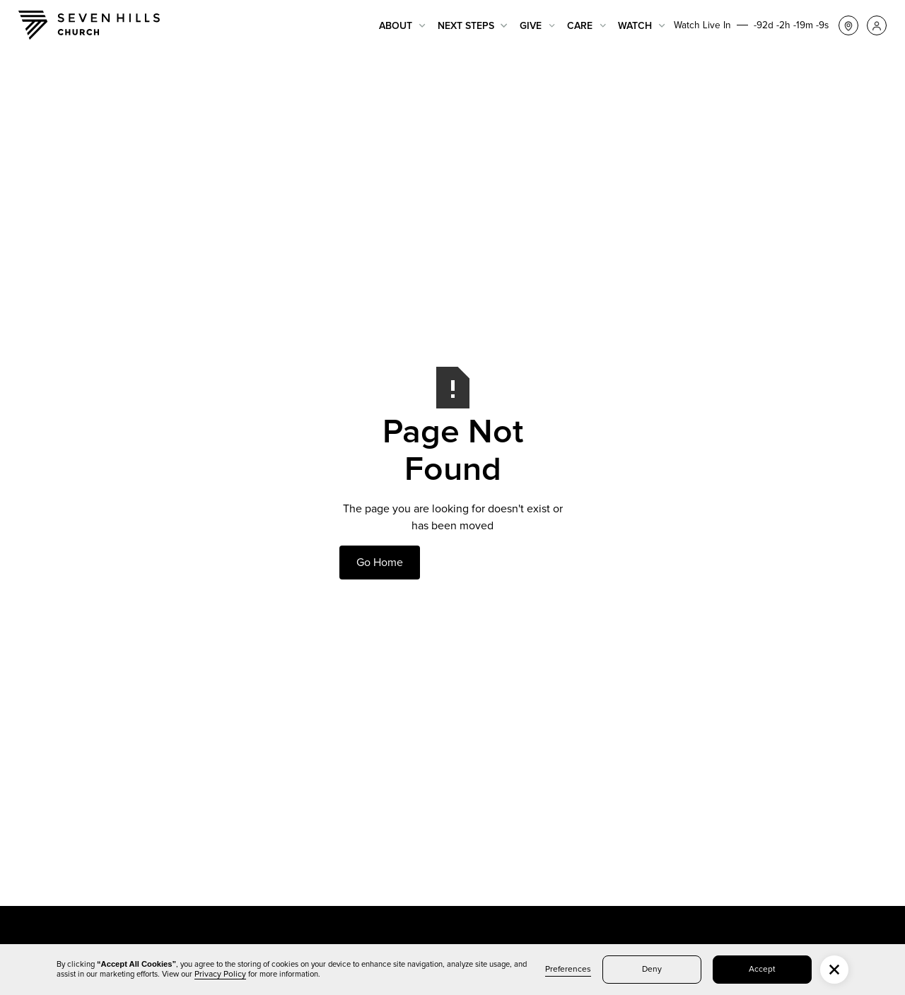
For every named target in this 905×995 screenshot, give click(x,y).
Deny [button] (652, 969)
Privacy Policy (220, 974)
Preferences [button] (568, 969)
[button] (402, 25)
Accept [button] (762, 969)
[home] (89, 25)
